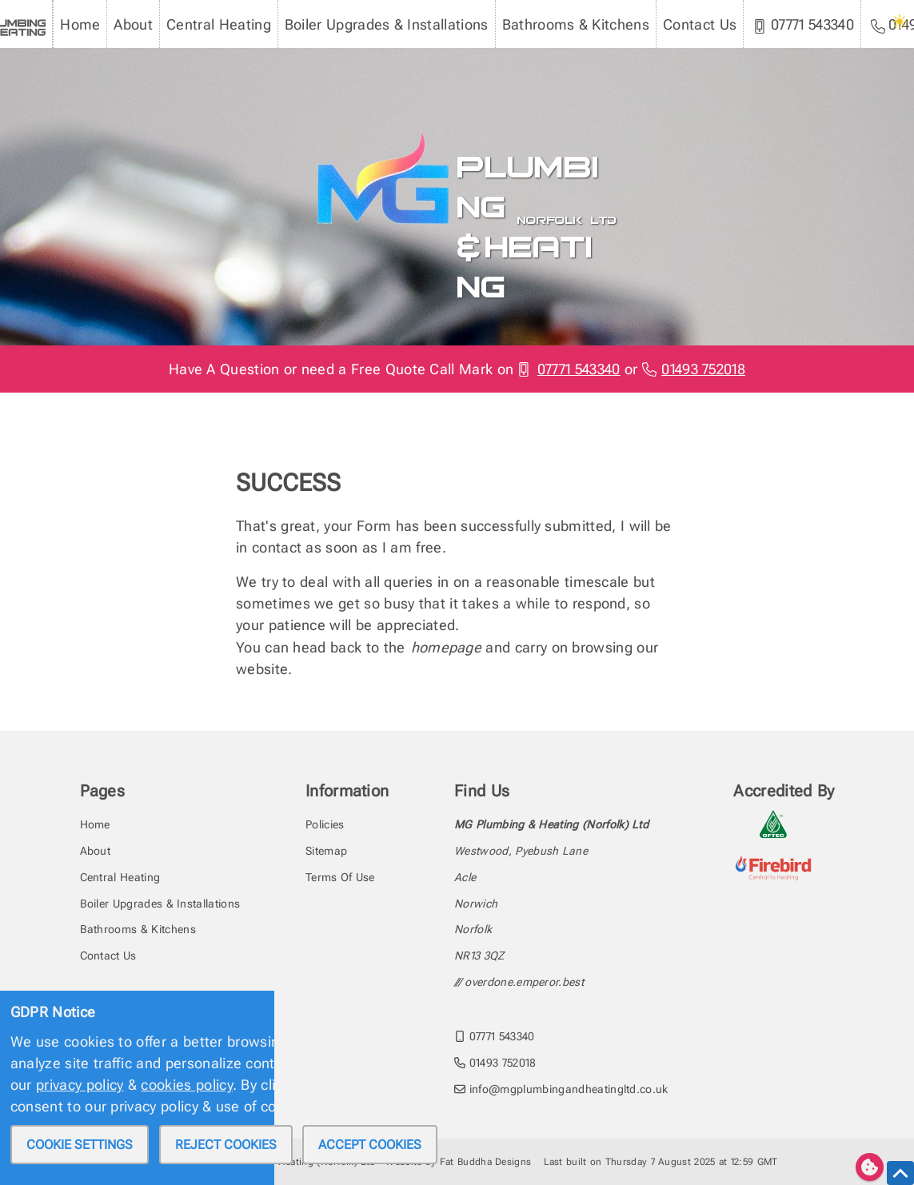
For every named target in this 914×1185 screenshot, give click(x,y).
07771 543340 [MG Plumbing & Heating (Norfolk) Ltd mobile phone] (803, 25)
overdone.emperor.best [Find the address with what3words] (524, 982)
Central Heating (218, 24)
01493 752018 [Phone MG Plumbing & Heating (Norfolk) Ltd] (693, 369)
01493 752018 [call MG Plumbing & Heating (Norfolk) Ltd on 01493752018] (495, 1062)
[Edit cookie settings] (870, 1167)
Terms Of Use (340, 877)
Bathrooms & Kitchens (575, 24)
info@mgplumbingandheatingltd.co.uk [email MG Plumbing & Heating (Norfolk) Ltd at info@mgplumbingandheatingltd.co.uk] (561, 1089)
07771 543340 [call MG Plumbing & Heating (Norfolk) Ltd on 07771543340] (494, 1036)
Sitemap (326, 850)
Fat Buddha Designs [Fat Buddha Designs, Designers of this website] (486, 1161)
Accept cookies (369, 1144)
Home (80, 24)
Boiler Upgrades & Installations (387, 24)
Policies (325, 824)
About (133, 24)
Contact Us (699, 24)
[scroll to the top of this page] (900, 1173)
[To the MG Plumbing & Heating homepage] (377, 135)
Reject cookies (226, 1144)
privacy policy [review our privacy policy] (79, 1084)
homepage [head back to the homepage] (446, 647)
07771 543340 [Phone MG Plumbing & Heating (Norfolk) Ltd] (568, 369)
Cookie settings (79, 1144)
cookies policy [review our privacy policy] (186, 1084)
